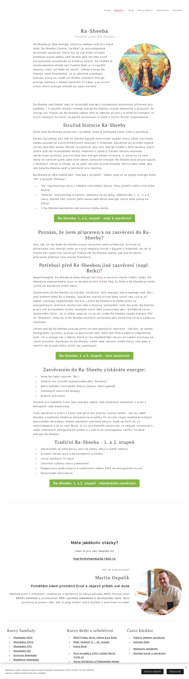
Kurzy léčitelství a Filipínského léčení (96, 661)
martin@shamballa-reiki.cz (94, 559)
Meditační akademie (145, 648)
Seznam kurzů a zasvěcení (149, 653)
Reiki (92, 271)
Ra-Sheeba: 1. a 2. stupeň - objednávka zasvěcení (94, 483)
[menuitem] (109, 10)
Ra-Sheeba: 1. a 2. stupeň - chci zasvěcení (94, 355)
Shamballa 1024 (23, 637)
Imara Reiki (80, 646)
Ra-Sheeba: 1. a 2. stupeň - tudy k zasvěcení (94, 218)
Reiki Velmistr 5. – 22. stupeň (91, 642)
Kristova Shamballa (25, 655)
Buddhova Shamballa (26, 659)
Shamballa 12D (22, 651)
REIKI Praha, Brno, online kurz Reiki (95, 637)
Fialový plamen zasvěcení (149, 637)
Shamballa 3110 (23, 646)
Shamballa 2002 (23, 642)
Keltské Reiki (141, 642)
